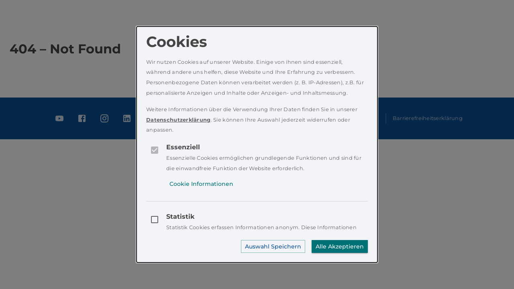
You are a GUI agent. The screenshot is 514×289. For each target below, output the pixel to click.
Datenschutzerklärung (178, 120)
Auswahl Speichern (273, 246)
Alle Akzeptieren (340, 246)
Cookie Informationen (201, 183)
